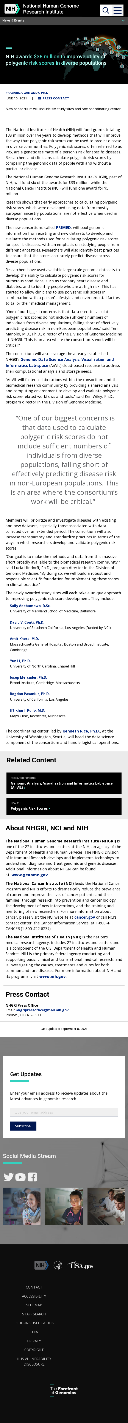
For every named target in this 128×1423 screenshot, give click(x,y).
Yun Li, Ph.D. (20, 660)
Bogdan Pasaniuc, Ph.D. (30, 693)
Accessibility (34, 1296)
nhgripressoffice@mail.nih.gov (42, 1010)
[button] (117, 10)
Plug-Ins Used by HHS (34, 1323)
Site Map (34, 1305)
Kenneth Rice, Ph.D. (81, 731)
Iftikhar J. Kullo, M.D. (27, 710)
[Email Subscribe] (64, 1112)
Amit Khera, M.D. (24, 638)
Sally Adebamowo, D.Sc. (30, 605)
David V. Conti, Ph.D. (27, 622)
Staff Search (34, 1314)
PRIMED (63, 227)
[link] (9, 1177)
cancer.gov (84, 917)
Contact (34, 1287)
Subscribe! (23, 1126)
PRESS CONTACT (53, 98)
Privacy (34, 1341)
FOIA (34, 1332)
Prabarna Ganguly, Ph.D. (27, 92)
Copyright (34, 1349)
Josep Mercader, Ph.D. (28, 677)
